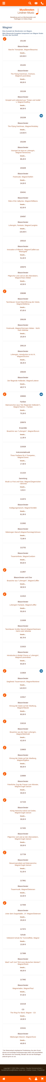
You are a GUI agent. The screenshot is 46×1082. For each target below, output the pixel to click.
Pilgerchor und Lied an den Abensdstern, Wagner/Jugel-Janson (23, 838)
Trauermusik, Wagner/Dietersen (23, 889)
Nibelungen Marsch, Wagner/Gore (23, 1037)
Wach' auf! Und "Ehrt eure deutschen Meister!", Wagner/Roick (23, 963)
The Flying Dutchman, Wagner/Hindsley (23, 126)
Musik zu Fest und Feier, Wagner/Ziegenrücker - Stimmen (23, 483)
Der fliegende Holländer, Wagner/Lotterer (23, 381)
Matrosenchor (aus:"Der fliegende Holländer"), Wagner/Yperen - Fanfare (22, 406)
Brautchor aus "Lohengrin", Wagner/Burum (23, 431)
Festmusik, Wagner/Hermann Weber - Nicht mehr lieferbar (23, 329)
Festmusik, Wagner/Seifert (23, 177)
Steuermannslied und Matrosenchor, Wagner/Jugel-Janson (23, 864)
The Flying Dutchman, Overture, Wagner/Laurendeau (23, 75)
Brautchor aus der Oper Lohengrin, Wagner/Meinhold (23, 733)
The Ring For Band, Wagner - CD (23, 1013)
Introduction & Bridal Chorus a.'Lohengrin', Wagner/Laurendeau (23, 656)
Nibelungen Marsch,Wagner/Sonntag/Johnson (23, 532)
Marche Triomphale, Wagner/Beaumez (23, 50)
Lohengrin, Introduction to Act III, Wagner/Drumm (23, 355)
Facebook (41, 1070)
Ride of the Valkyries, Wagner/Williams (23, 201)
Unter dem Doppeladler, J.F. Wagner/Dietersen (23, 914)
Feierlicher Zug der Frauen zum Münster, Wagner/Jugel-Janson (23, 785)
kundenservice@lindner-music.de (13, 1070)
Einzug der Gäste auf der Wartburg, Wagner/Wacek (22, 707)
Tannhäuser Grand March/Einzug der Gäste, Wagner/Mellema (23, 303)
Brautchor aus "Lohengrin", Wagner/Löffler (23, 581)
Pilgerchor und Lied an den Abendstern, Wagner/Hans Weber (23, 277)
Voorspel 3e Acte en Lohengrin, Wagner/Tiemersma (23, 152)
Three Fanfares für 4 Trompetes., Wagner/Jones (23, 456)
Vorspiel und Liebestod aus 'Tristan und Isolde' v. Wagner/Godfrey (23, 101)
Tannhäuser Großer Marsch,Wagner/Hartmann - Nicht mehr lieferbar (23, 630)
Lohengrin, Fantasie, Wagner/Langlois (22, 225)
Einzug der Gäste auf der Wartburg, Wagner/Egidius (22, 759)
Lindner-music (31, 1070)
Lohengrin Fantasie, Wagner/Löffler (23, 605)
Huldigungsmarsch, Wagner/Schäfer (23, 508)
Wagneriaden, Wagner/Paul (23, 988)
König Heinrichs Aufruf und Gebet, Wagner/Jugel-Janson (23, 812)
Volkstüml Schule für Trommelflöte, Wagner (23, 938)
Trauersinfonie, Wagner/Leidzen (23, 556)
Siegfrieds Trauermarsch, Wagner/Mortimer (23, 682)
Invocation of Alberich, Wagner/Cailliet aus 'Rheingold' (23, 251)
